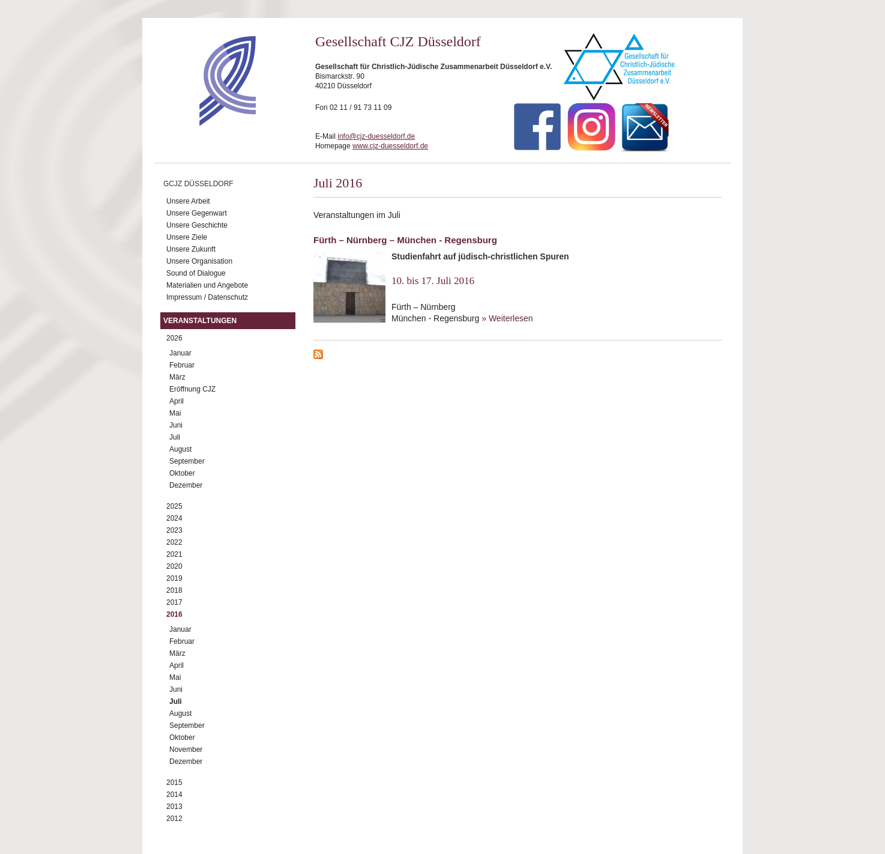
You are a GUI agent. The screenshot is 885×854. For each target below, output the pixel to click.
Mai (175, 413)
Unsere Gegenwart (196, 213)
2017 (174, 602)
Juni (176, 425)
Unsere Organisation (199, 261)
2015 (174, 782)
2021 (174, 554)
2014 (174, 794)
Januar (180, 353)
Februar (182, 365)
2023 (174, 530)
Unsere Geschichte (197, 225)
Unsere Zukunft (191, 249)
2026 (174, 338)
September (187, 461)
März (177, 377)
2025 (174, 506)
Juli (174, 437)
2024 (174, 518)
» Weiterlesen (507, 318)
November (185, 749)
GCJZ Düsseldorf (198, 184)
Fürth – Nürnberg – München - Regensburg (405, 240)
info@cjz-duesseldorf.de (376, 136)
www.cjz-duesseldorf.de (390, 146)
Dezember (185, 485)
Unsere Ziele (186, 237)
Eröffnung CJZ (192, 389)
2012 (174, 818)
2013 (174, 806)
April (176, 401)
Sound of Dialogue (196, 273)
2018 (174, 590)
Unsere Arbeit (188, 201)
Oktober (182, 473)
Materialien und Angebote (207, 285)
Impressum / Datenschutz (207, 297)
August (180, 449)
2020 (174, 566)
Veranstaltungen (200, 320)
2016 (174, 614)
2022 (174, 542)
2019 (174, 578)
